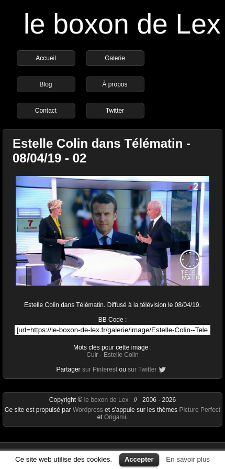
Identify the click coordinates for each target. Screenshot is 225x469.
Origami (115, 417)
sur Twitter (142, 369)
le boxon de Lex (122, 23)
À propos (114, 84)
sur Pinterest (99, 369)
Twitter (115, 110)
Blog (45, 84)
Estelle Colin (121, 354)
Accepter (139, 459)
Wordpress (89, 409)
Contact (46, 110)
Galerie (115, 58)
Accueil (46, 58)
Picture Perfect (199, 409)
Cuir (92, 354)
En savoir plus (188, 459)
